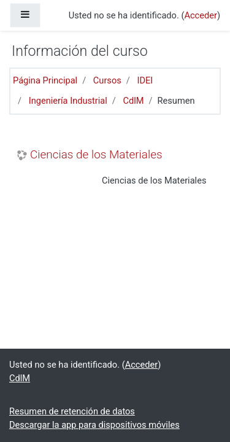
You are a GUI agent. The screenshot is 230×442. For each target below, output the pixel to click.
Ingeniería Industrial (68, 100)
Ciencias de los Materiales (96, 154)
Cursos (107, 80)
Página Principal (45, 80)
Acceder (200, 15)
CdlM (133, 100)
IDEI (145, 80)
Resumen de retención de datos (72, 411)
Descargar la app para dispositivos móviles (94, 424)
